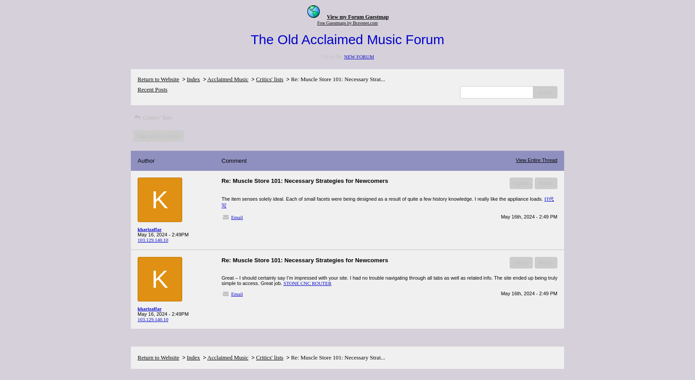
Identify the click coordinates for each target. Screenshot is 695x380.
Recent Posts (152, 89)
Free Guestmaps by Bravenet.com (347, 23)
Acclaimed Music (227, 79)
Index (193, 79)
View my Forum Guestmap (358, 17)
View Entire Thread (536, 160)
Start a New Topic (159, 135)
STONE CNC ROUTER (307, 283)
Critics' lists (269, 79)
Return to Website (158, 79)
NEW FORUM (359, 56)
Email (237, 217)
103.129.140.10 (153, 240)
